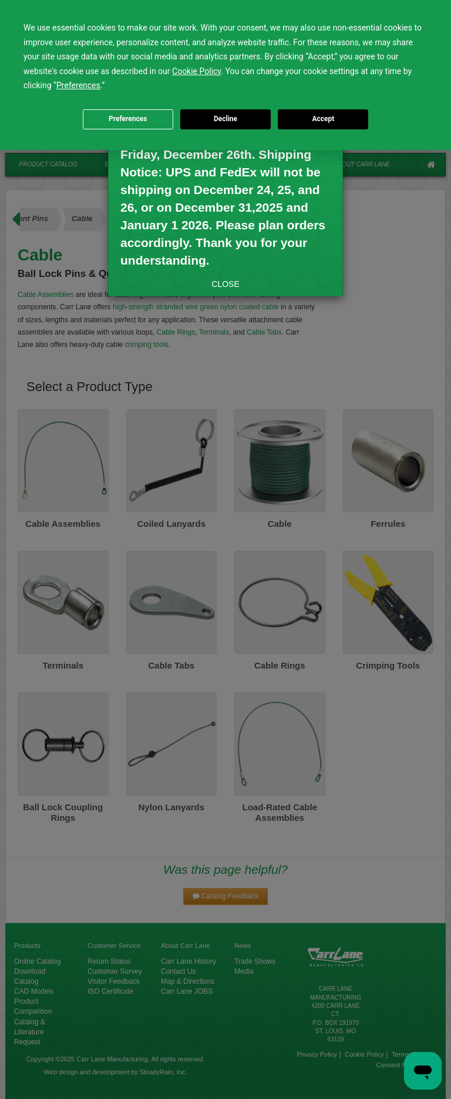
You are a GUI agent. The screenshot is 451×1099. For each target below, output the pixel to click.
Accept (323, 119)
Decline (225, 119)
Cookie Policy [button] (196, 71)
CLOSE (225, 284)
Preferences (128, 119)
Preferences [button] (78, 85)
